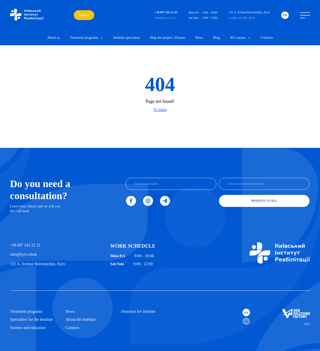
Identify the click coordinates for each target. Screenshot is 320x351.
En (246, 312)
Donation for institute (138, 311)
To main (160, 110)
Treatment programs (86, 37)
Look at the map (241, 18)
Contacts (267, 38)
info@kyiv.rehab (23, 254)
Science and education (28, 327)
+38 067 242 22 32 (25, 245)
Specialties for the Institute (31, 319)
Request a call (264, 200)
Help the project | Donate (167, 38)
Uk (285, 15)
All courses (240, 37)
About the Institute (81, 319)
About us (53, 38)
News (199, 38)
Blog (216, 38)
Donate (84, 15)
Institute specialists (126, 38)
